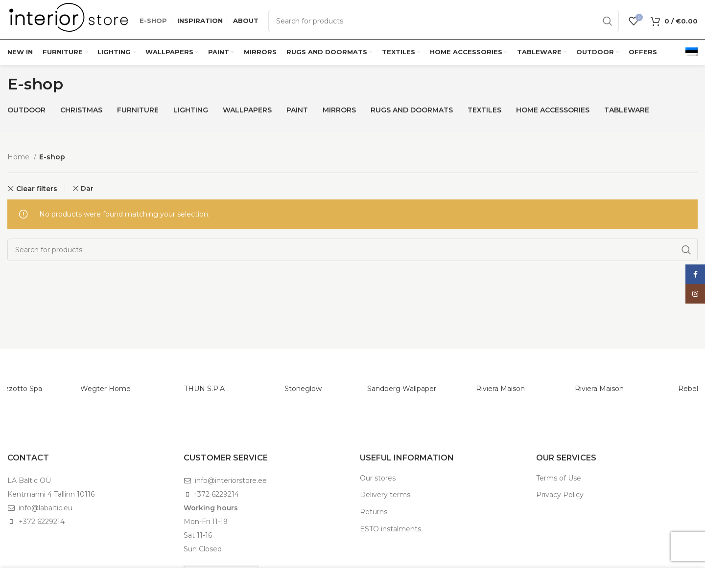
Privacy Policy (560, 494)
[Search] (443, 21)
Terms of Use (558, 478)
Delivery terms (385, 494)
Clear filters (36, 188)
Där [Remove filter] (87, 188)
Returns (373, 511)
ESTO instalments (390, 528)
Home (19, 157)
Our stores (378, 478)
